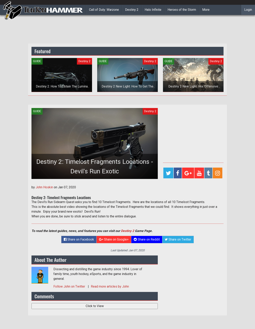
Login (248, 10)
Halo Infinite (153, 10)
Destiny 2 (131, 10)
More (206, 10)
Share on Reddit (147, 239)
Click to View (95, 306)
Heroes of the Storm (182, 10)
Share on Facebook (79, 239)
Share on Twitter (178, 239)
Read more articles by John (110, 286)
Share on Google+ (114, 239)
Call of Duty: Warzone (104, 10)
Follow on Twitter (69, 286)
